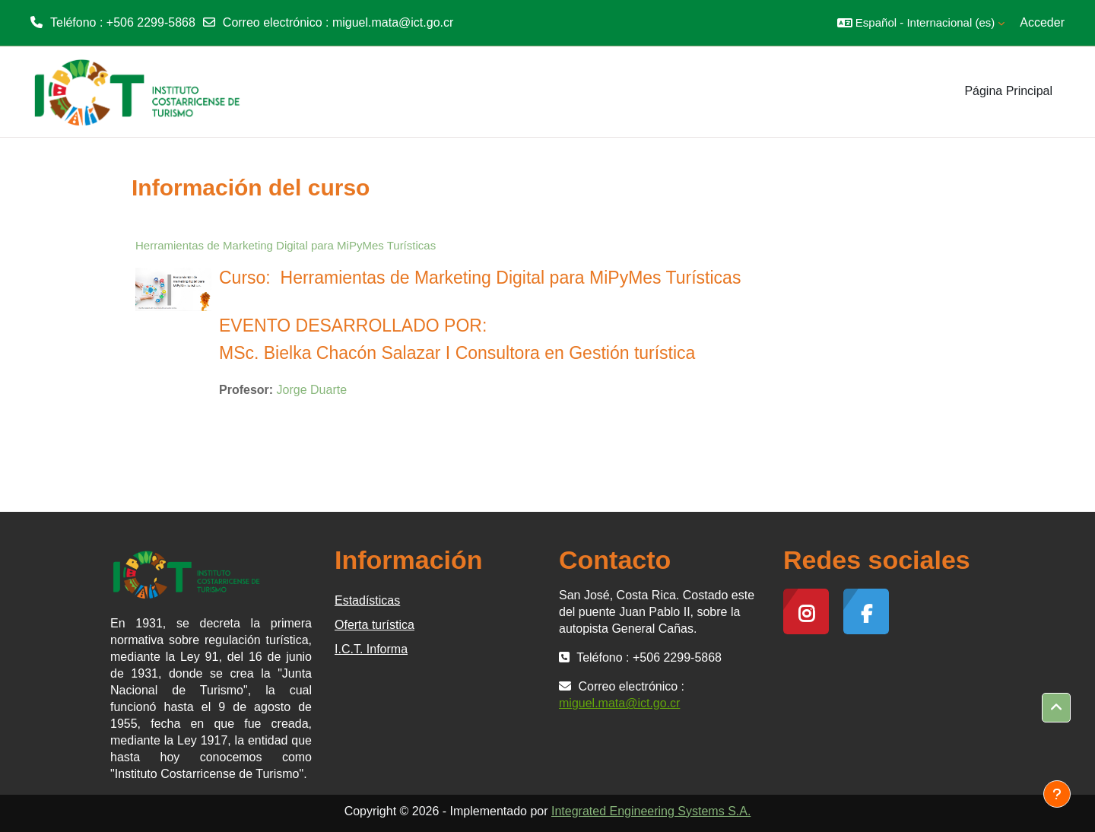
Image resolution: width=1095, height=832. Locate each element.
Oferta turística (374, 624)
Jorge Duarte (312, 389)
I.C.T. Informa (371, 649)
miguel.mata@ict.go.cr (392, 22)
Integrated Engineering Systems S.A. (651, 811)
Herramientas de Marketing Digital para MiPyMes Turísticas (285, 245)
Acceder (1042, 22)
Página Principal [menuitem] (1008, 90)
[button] (921, 23)
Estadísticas (367, 600)
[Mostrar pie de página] (1057, 794)
